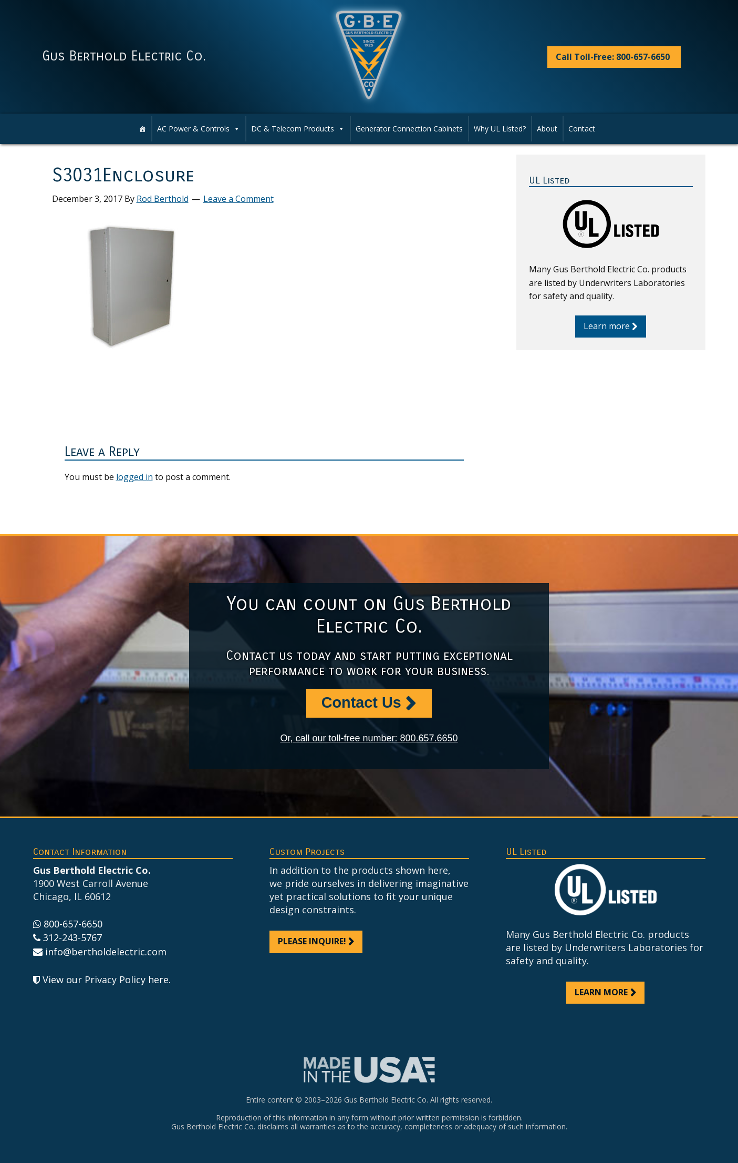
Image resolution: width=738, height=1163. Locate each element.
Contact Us (361, 702)
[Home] (142, 128)
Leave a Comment (238, 199)
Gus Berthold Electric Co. (124, 56)
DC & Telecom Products (298, 128)
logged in (134, 477)
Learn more (607, 326)
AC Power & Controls (198, 128)
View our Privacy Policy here (106, 979)
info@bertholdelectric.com (106, 951)
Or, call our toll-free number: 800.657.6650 (369, 738)
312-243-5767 (72, 937)
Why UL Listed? (500, 129)
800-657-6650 (73, 923)
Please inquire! (312, 941)
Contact (581, 129)
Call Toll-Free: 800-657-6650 (613, 57)
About (547, 129)
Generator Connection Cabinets (409, 129)
